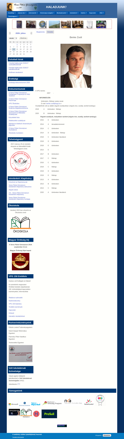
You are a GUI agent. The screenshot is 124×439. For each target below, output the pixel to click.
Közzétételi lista (14, 117)
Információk (32, 13)
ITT (18, 384)
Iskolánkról (73, 13)
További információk (18, 437)
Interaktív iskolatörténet (17, 316)
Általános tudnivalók (15, 297)
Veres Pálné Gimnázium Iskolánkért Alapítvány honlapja (19, 198)
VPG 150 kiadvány (15, 304)
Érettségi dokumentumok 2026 (19, 82)
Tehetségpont (12, 17)
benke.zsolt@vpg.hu (54, 103)
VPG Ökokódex (14, 103)
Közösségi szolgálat (46, 13)
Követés (50, 32)
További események (15, 307)
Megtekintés (41, 31)
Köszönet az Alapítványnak (18, 182)
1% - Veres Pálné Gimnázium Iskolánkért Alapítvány (19, 193)
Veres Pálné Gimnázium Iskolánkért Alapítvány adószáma (20, 186)
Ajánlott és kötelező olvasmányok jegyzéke (20, 124)
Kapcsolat (92, 13)
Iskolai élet (21, 13)
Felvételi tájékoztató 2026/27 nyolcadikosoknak (18, 63)
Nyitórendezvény (14, 301)
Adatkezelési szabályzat (17, 120)
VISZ (101, 13)
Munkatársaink (61, 13)
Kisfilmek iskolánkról (16, 72)
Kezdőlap (11, 13)
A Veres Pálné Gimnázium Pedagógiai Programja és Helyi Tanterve (19, 94)
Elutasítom (107, 436)
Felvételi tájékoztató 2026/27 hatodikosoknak (18, 68)
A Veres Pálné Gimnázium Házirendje (18, 99)
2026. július (21, 33)
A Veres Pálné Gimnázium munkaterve (18, 129)
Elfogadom (98, 436)
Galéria (83, 13)
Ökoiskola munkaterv (16, 133)
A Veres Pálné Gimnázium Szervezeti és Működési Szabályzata (18, 112)
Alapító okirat (13, 190)
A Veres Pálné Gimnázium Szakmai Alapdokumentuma (18, 107)
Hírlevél (11, 313)
